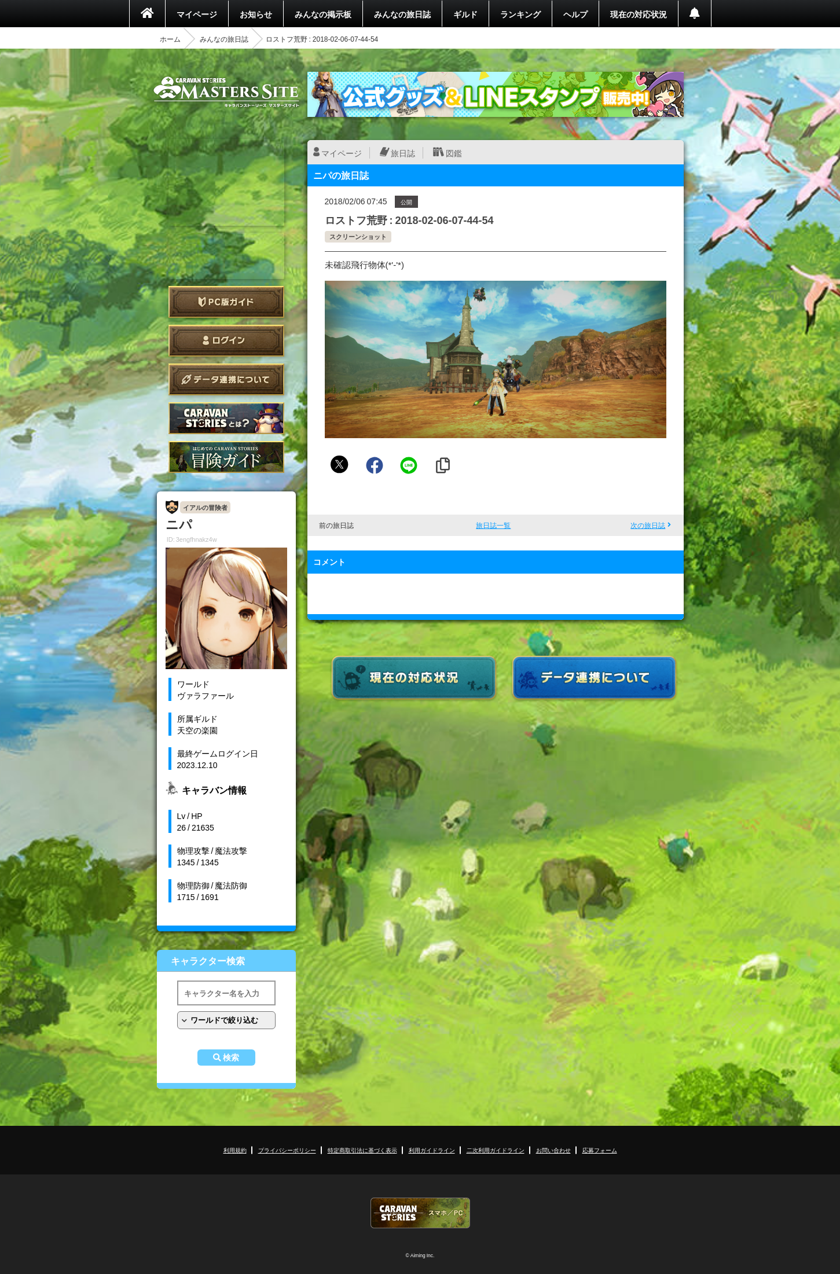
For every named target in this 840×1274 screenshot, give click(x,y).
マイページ (197, 14)
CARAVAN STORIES (420, 1213)
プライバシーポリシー (287, 1150)
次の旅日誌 (647, 525)
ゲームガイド (226, 457)
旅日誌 (403, 153)
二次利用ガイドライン (495, 1150)
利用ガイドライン (432, 1150)
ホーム (170, 39)
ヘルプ (575, 14)
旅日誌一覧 (493, 525)
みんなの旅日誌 (402, 14)
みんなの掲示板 (323, 14)
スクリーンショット (358, 236)
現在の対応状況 (638, 14)
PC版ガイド (226, 302)
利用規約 (235, 1150)
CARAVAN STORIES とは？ (226, 418)
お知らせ (256, 14)
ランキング (520, 14)
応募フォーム (599, 1150)
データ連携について (226, 379)
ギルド (465, 14)
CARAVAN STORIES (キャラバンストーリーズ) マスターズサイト (226, 92)
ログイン (226, 341)
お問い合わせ (553, 1150)
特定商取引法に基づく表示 (362, 1150)
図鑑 (454, 153)
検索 (231, 1057)
